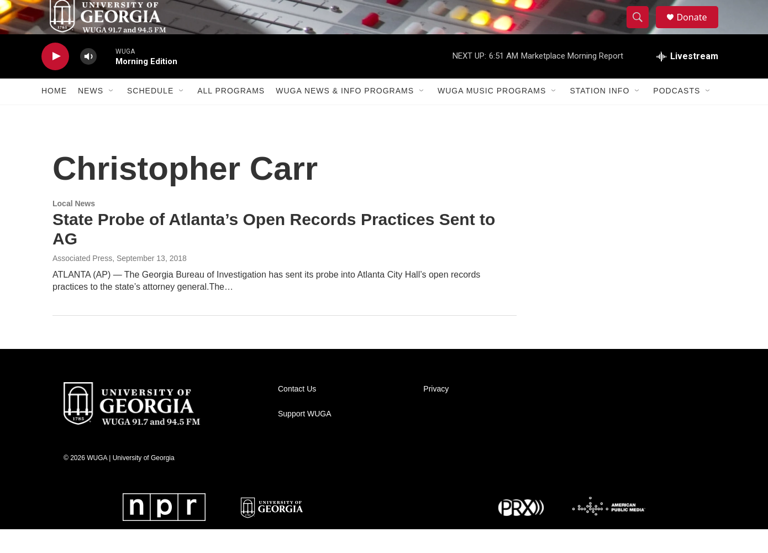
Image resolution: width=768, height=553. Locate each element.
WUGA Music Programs (492, 115)
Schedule (150, 115)
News (90, 115)
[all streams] (687, 80)
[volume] (88, 80)
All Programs (231, 115)
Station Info (599, 115)
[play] (55, 80)
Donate (698, 29)
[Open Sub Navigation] (111, 115)
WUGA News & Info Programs (345, 115)
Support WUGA (304, 438)
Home (54, 115)
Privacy (436, 413)
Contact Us (297, 413)
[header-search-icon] (643, 29)
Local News (73, 227)
